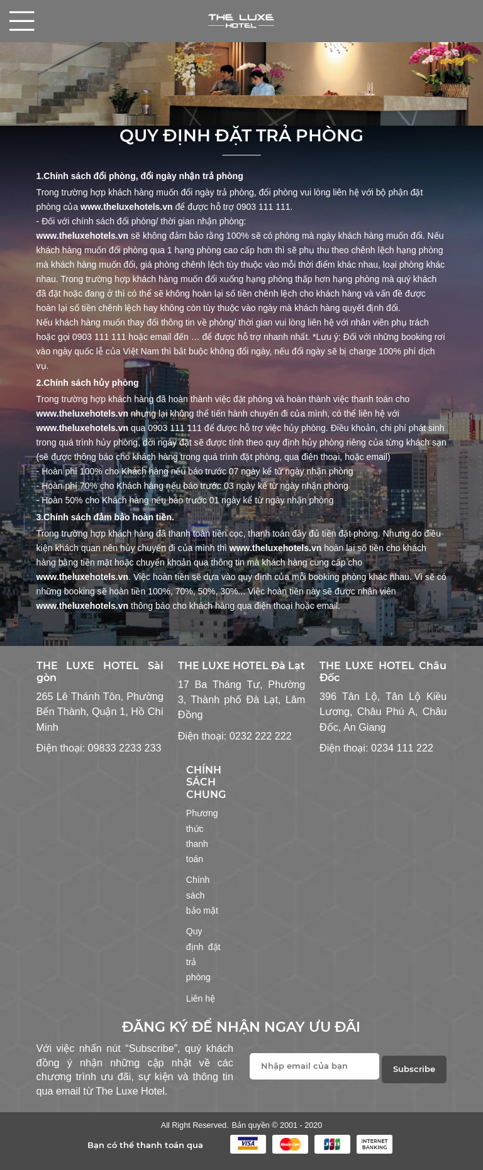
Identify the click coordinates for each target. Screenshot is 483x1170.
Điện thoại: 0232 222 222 (235, 735)
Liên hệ (200, 998)
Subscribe (414, 1069)
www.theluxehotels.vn (126, 207)
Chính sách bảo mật (202, 895)
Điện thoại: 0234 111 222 (376, 747)
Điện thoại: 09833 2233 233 (99, 747)
